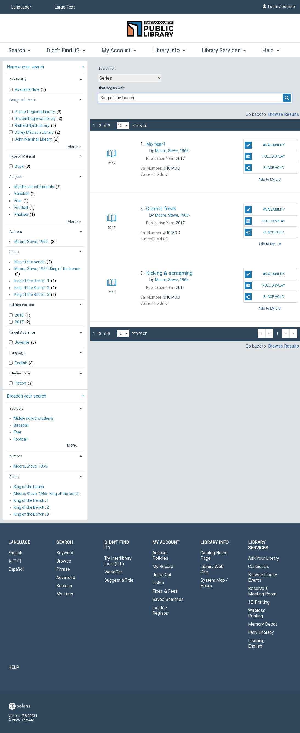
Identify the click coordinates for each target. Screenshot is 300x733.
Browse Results (283, 114)
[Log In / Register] (265, 6)
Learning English (256, 643)
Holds (158, 583)
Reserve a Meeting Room (262, 591)
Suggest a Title (118, 580)
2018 (19, 315)
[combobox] (129, 78)
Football (21, 207)
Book (19, 166)
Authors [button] (15, 232)
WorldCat (113, 572)
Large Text (64, 7)
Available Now (27, 89)
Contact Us (258, 566)
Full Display (265, 156)
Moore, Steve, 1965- (31, 241)
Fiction (21, 383)
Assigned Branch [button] (23, 100)
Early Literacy (261, 632)
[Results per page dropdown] (123, 125)
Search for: (107, 68)
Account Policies (160, 555)
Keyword (64, 552)
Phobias (21, 214)
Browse (63, 561)
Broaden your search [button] (26, 396)
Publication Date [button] (22, 305)
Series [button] (14, 252)
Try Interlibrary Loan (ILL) (118, 561)
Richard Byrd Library (32, 125)
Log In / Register (282, 6)
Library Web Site (211, 569)
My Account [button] (119, 49)
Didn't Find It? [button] (66, 49)
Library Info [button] (168, 49)
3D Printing (259, 602)
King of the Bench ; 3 (31, 294)
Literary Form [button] (19, 373)
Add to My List (269, 179)
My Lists (64, 594)
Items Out (161, 574)
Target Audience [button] (22, 332)
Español (16, 569)
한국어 (14, 561)
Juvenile (22, 342)
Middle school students (34, 187)
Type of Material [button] (22, 156)
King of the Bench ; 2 (31, 288)
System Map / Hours (214, 583)
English (21, 363)
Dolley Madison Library (34, 132)
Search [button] (19, 49)
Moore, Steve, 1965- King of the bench (47, 269)
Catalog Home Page (214, 555)
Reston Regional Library (36, 118)
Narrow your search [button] (25, 66)
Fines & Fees (165, 591)
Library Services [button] (223, 49)
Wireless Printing (256, 613)
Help (13, 667)
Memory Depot (262, 624)
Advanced (65, 577)
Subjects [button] (16, 177)
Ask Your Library (263, 558)
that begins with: (112, 88)
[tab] (45, 66)
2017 (19, 322)
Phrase (63, 569)
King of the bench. (29, 262)
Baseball (21, 194)
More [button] (273, 50)
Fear (18, 200)
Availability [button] (17, 79)
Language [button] (17, 353)
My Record (162, 566)
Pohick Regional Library (35, 112)
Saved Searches (168, 599)
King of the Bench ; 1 (31, 281)
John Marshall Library (34, 139)
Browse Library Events (262, 577)
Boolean (64, 585)
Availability (264, 145)
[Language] (20, 7)
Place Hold (264, 167)
